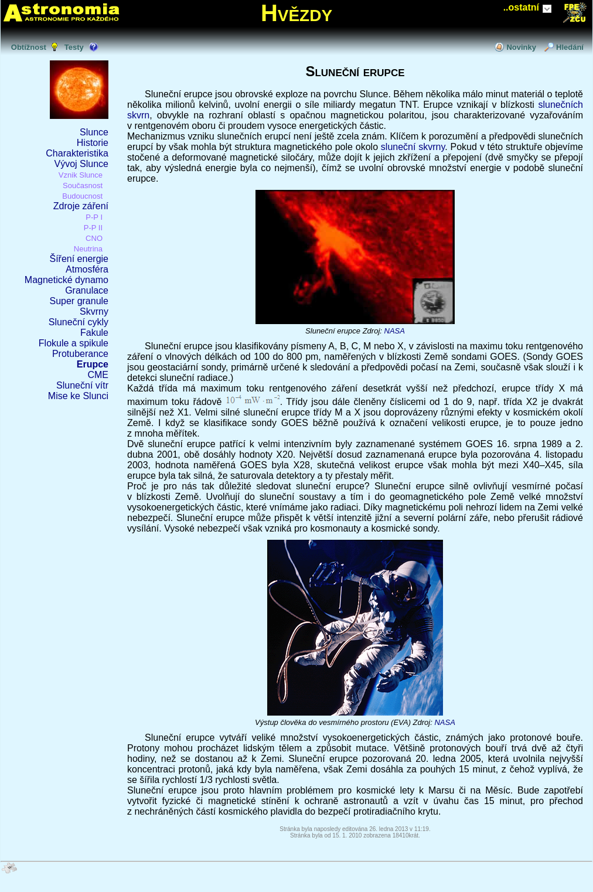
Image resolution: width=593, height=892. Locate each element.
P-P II (93, 227)
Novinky (521, 47)
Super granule (78, 301)
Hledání (570, 47)
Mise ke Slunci (78, 396)
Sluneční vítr (82, 385)
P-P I (94, 217)
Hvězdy (296, 13)
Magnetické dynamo (66, 280)
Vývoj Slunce (81, 164)
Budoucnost (82, 196)
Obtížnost (28, 47)
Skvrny (94, 311)
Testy (74, 47)
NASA (394, 330)
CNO (94, 238)
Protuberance (80, 354)
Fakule (94, 333)
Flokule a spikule (73, 343)
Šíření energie (78, 259)
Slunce (94, 132)
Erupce (92, 364)
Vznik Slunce (81, 175)
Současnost (83, 185)
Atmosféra (87, 269)
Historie (92, 143)
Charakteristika (77, 153)
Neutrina (88, 248)
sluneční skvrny (413, 147)
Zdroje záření (80, 206)
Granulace (86, 290)
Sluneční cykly (78, 322)
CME (97, 375)
